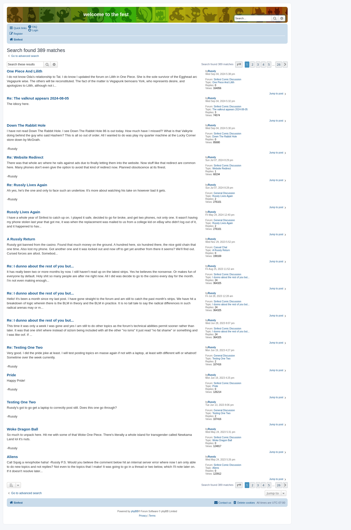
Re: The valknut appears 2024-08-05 (38, 98)
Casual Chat (220, 247)
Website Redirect (221, 168)
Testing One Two (221, 358)
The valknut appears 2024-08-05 (230, 109)
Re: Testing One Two (25, 347)
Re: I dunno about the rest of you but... (40, 266)
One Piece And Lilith (223, 82)
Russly (212, 71)
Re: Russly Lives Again (27, 185)
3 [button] (258, 64)
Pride (215, 386)
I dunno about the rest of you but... (230, 277)
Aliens (215, 468)
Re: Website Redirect (25, 157)
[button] (239, 64)
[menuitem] (32, 26)
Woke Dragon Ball (222, 440)
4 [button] (263, 64)
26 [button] (279, 64)
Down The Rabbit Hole (224, 136)
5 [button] (269, 64)
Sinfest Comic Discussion (227, 79)
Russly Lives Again (222, 196)
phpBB (134, 511)
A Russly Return (221, 250)
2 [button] (252, 64)
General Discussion (224, 193)
